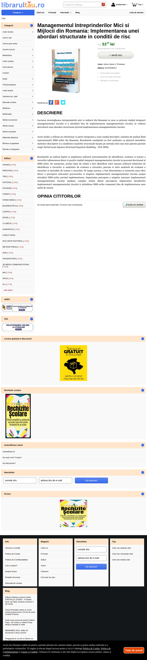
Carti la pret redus (10, 44)
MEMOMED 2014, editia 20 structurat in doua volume (16, 631)
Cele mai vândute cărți (121, 548)
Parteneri (45, 571)
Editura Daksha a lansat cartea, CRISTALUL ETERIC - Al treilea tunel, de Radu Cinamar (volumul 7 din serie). (19, 600)
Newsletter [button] (9, 472)
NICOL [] (8, 278)
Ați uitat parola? (9, 463)
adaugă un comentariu (109, 80)
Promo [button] (7, 494)
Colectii (6, 73)
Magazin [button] (45, 541)
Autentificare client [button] (13, 445)
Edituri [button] (7, 158)
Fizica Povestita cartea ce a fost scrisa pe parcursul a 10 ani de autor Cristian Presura (20, 612)
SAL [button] (6, 319)
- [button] (31, 25)
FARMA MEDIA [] (12, 200)
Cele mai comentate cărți (122, 554)
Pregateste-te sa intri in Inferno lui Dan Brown (19, 640)
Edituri (43, 560)
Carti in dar (7, 38)
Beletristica (7, 55)
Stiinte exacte (8, 126)
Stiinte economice (10, 120)
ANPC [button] (7, 299)
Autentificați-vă (9, 452)
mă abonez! (91, 480)
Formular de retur (48, 577)
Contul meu (118, 4)
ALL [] (7, 284)
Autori (43, 566)
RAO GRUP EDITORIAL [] (16, 241)
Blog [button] (7, 591)
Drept (5, 79)
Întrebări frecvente (12, 577)
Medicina (6, 108)
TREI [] (8, 176)
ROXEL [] (9, 217)
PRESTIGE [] (10, 171)
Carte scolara (8, 61)
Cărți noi (44, 548)
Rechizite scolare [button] (12, 390)
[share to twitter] (63, 102)
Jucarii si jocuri (9, 49)
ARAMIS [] (9, 165)
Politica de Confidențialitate (16, 560)
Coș (137, 4)
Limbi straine (8, 90)
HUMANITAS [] (11, 229)
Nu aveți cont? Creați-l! (12, 457)
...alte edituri (8, 290)
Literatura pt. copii (10, 96)
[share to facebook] (51, 102)
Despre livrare (11, 571)
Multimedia (7, 114)
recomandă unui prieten (110, 73)
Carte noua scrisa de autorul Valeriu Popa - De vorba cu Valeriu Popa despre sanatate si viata (20, 622)
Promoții (44, 554)
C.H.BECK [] (10, 223)
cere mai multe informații (110, 77)
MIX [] (7, 272)
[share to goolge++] (57, 102)
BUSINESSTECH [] (13, 206)
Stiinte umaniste (9, 132)
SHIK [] (8, 253)
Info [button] (7, 541)
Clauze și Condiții (29, 652)
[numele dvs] (19, 480)
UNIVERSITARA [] (12, 259)
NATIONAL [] (10, 182)
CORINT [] (9, 194)
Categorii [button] (8, 25)
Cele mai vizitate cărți (121, 560)
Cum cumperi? (11, 566)
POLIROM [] (10, 188)
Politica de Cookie (12, 554)
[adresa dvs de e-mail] (55, 480)
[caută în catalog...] (82, 4)
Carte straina (8, 32)
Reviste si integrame (11, 149)
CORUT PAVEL (9, 235)
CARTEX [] (9, 212)
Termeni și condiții (12, 548)
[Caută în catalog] (103, 4)
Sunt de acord (133, 650)
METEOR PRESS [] (13, 247)
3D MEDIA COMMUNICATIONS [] (16, 265)
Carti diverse (8, 67)
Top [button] (114, 541)
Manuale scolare (9, 102)
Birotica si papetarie (11, 143)
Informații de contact (13, 583)
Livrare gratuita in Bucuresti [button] (18, 339)
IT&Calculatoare (9, 85)
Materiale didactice (10, 137)
